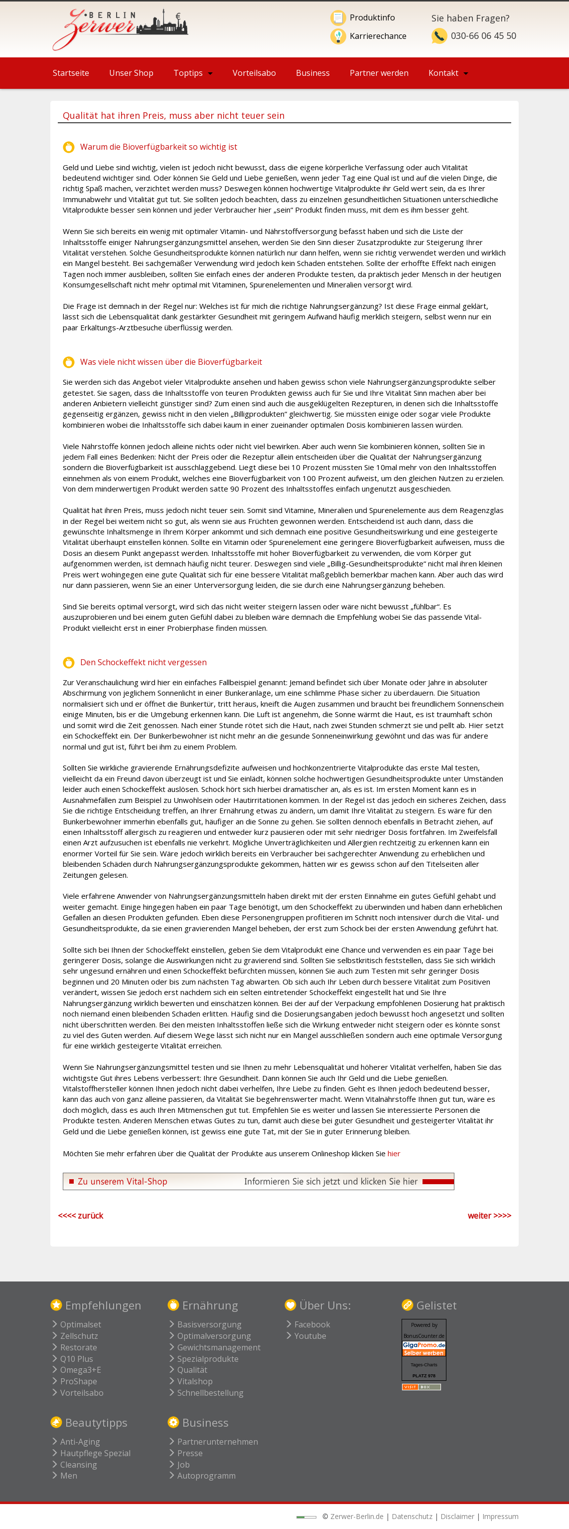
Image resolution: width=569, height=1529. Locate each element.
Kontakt (443, 72)
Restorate (73, 1347)
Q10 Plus (71, 1358)
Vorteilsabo (254, 72)
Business (313, 72)
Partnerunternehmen (212, 1441)
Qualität (187, 1369)
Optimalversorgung (209, 1335)
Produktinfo (372, 17)
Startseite (71, 72)
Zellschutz (74, 1335)
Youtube (305, 1335)
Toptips (188, 72)
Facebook (307, 1324)
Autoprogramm (201, 1475)
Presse (185, 1453)
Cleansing (73, 1464)
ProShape (73, 1381)
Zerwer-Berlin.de (357, 1516)
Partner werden (379, 72)
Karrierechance (378, 35)
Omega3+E (75, 1369)
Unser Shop (131, 72)
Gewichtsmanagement (214, 1347)
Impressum (500, 1516)
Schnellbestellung (205, 1392)
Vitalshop (190, 1381)
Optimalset (75, 1324)
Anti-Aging (75, 1441)
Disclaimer (457, 1516)
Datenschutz (412, 1516)
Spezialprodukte (203, 1358)
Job (178, 1464)
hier (394, 1153)
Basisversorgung (204, 1324)
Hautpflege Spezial (90, 1453)
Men (63, 1475)
